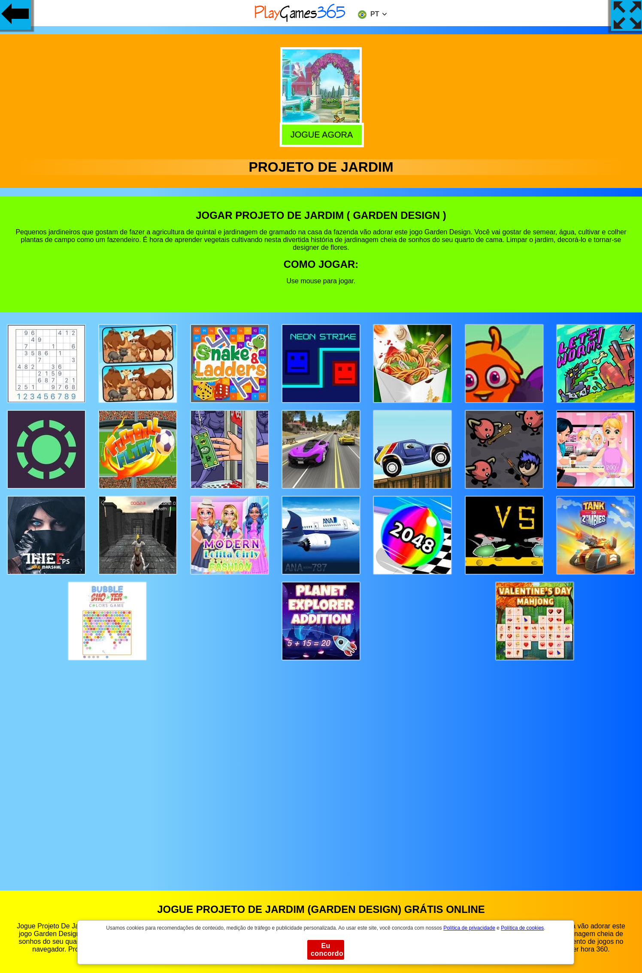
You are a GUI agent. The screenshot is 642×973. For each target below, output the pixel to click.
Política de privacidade (469, 928)
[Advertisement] (321, 767)
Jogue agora (320, 133)
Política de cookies (522, 928)
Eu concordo (327, 949)
